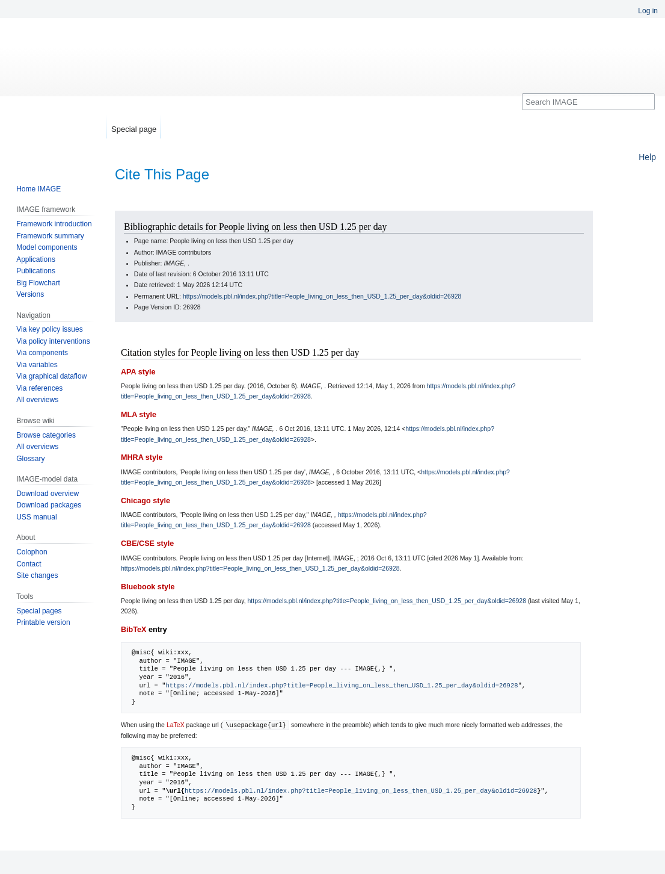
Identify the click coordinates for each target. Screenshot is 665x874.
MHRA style (142, 457)
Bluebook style (148, 587)
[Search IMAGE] (588, 101)
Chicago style (145, 501)
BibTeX (133, 629)
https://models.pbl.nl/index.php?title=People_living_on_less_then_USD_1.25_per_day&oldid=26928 (322, 296)
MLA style (138, 415)
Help (647, 157)
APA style (138, 372)
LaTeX (176, 724)
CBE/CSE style (147, 543)
